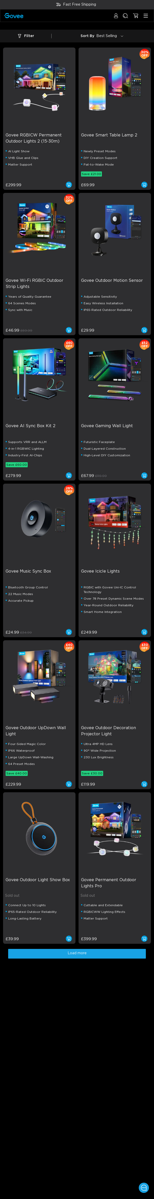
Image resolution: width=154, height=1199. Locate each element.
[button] (116, 18)
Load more (77, 953)
